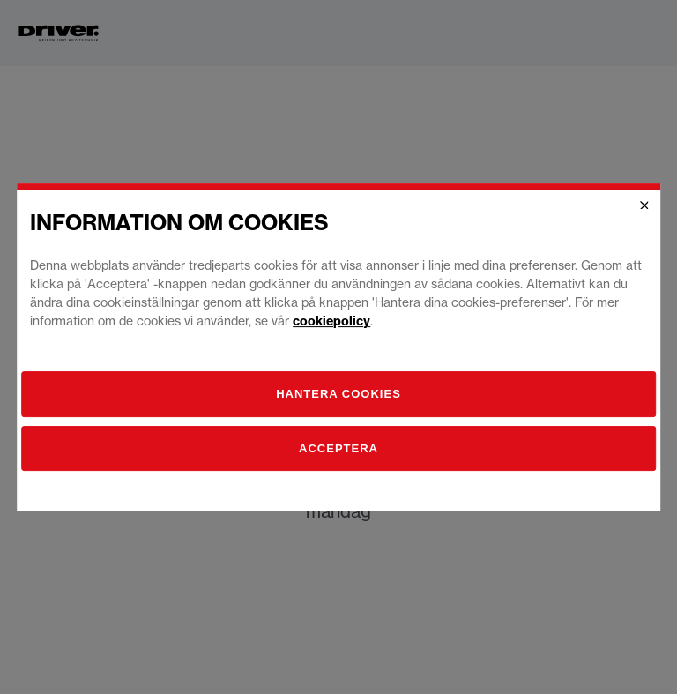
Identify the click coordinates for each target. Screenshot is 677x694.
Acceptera (338, 448)
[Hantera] (338, 394)
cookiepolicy (331, 321)
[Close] (644, 205)
